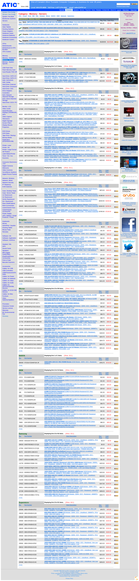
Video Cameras (7, 170)
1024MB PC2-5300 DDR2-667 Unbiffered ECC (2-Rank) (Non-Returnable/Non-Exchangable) (69, 411)
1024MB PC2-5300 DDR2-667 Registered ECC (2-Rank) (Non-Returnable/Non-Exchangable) (70, 414)
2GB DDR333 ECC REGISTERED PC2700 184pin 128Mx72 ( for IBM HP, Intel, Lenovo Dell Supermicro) (69, 422)
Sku (20, 54)
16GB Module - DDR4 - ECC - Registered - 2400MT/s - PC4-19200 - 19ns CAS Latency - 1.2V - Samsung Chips (71, 491)
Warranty (5, 310)
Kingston (42, 16)
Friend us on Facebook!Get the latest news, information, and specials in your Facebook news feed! (129, 234)
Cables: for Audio (8, 283)
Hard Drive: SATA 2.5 (9, 78)
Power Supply (6, 213)
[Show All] (67, 52)
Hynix (29, 16)
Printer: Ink (6, 147)
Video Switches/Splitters (8, 299)
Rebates (98, 10)
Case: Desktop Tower (9, 191)
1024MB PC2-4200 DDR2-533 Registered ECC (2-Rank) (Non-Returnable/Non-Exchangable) (70, 403)
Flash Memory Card (8, 70)
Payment (88, 10)
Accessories (6, 266)
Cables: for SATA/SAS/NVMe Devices (8, 286)
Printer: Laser (6, 145)
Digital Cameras (7, 166)
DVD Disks (6, 133)
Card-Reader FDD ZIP (9, 72)
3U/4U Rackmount (8, 199)
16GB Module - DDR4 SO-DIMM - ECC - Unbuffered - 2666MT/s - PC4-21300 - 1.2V (69, 554)
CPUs (4, 43)
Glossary (5, 316)
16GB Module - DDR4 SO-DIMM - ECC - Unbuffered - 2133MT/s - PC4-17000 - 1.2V (69, 539)
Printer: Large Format (9, 149)
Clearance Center (8, 306)
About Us (113, 10)
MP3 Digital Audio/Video (6, 253)
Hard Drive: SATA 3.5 (9, 76)
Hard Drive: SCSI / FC (9, 102)
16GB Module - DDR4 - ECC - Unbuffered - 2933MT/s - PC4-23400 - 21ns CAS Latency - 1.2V (70, 487)
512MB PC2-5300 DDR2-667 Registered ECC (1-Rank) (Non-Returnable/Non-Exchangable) (70, 399)
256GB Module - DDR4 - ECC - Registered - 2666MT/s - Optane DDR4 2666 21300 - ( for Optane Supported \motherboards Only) (71, 195)
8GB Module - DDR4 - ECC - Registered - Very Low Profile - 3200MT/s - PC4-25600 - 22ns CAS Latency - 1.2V (70, 509)
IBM (33, 16)
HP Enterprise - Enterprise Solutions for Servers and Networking (129, 203)
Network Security (8, 182)
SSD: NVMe (6, 82)
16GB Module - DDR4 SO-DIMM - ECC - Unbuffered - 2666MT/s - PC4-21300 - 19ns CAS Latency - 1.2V (69, 344)
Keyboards (6, 221)
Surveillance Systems (9, 172)
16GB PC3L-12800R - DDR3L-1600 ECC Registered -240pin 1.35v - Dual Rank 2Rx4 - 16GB (70, 160)
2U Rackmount (7, 197)
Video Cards (6, 108)
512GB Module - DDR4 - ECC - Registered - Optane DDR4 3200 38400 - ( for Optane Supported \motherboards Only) (71, 201)
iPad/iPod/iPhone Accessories (8, 257)
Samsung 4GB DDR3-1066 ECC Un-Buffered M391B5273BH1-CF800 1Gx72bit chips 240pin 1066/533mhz (68, 452)
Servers (82, 10)
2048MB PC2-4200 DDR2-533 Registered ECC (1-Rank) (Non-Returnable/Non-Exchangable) (70, 426)
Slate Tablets (6, 27)
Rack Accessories (8, 205)
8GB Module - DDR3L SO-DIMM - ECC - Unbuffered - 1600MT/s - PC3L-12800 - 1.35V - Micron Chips (71, 321)
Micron (48, 16)
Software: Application (9, 238)
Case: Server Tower (8, 193)
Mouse (4, 223)
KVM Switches (7, 187)
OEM (58, 16)
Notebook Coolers (8, 39)
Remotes (5, 232)
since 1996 (129, 65)
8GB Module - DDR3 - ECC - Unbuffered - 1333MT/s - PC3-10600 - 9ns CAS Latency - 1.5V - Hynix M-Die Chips (70, 269)
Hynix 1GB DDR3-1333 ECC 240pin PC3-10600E (68, 119)
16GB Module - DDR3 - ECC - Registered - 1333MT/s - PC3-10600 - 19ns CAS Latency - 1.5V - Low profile (70, 174)
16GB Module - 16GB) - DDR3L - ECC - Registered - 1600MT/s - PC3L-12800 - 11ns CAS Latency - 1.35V (70, 310)
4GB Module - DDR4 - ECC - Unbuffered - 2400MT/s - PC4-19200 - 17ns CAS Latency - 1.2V (71, 254)
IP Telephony (6, 184)
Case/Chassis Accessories (6, 210)
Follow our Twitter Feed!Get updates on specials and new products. (129, 254)
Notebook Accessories (9, 37)
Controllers (6, 93)
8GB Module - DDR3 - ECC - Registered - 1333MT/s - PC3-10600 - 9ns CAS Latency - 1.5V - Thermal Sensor (70, 277)
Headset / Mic (6, 244)
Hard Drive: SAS (7, 88)
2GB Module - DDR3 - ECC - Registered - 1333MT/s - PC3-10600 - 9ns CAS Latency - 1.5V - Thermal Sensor (70, 238)
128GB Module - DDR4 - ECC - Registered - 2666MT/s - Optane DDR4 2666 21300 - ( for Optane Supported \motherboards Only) (71, 206)
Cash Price (107, 55)
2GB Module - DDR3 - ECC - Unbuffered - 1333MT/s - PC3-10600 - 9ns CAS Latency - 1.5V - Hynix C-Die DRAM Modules (71, 95)
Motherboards (6, 46)
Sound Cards (6, 248)
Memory (5, 56)
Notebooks (6, 25)
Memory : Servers (8, 60)
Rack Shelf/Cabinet (8, 203)
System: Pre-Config (8, 12)
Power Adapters (7, 31)
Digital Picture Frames (9, 174)
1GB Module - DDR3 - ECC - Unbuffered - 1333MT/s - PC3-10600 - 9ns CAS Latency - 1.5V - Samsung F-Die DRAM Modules (71, 440)
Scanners (5, 158)
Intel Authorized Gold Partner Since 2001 (129, 50)
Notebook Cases (7, 33)
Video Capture (7, 116)
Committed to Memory (129, 212)
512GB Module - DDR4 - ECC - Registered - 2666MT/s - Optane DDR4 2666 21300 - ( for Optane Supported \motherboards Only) (71, 211)
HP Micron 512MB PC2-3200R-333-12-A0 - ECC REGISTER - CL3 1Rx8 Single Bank (70, 299)
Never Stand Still (129, 101)
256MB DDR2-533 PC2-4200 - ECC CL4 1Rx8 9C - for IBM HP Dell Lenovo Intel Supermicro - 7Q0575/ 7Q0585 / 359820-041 (70, 295)
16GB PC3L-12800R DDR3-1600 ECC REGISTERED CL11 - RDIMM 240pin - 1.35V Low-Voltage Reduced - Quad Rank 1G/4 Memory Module (70, 468)
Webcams (5, 168)
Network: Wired (7, 180)
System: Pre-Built (8, 16)
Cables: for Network (8, 278)
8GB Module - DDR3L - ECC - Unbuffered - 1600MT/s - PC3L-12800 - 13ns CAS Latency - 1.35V (68, 318)
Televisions (6, 119)
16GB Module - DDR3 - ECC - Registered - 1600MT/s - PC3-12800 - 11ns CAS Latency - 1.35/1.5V (70, 472)
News (93, 10)
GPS (4, 246)
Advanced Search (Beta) (123, 6)
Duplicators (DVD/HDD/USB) (8, 140)
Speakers (5, 250)
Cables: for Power (8, 276)
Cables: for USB (7, 268)
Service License (7, 308)
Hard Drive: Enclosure (9, 86)
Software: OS (6, 236)
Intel (37, 16)
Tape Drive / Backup (9, 135)
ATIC (15, 5)
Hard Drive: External (9, 84)
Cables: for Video (8, 280)
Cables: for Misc (7, 294)
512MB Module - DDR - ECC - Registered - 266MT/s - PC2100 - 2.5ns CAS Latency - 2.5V (70, 226)
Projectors (5, 127)
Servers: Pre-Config (8, 14)
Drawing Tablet (7, 227)
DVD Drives (6, 131)
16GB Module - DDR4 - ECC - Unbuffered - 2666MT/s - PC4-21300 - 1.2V (68, 340)
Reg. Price (100, 55)
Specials (62, 10)
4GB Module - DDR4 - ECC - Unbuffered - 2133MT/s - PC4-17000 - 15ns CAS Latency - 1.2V (71, 306)
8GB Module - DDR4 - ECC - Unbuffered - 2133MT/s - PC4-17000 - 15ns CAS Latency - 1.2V (70, 242)
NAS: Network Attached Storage (8, 95)
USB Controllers (7, 270)
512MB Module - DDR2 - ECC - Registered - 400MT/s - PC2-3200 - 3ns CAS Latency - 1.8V (70, 444)
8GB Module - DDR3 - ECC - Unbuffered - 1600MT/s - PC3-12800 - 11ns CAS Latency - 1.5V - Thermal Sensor (70, 273)
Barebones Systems (9, 18)
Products (69, 10)
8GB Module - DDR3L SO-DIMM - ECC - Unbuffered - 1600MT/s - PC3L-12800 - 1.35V (70, 73)
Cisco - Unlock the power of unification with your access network (129, 151)
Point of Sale (6, 260)
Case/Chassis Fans (8, 207)
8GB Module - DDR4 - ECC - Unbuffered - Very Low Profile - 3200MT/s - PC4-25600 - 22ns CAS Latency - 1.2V (70, 524)
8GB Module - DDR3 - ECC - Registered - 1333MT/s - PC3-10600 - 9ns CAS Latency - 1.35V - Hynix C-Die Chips (71, 262)
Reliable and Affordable (129, 180)
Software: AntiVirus (8, 240)
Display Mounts (7, 125)
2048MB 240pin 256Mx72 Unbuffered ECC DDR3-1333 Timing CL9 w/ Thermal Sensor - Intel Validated (70, 230)
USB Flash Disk (7, 68)
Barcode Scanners (8, 262)
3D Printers (6, 151)
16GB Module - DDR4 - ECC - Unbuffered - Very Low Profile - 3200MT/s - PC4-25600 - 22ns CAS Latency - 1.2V (71, 562)
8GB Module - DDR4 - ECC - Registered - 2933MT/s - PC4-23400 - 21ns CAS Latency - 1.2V (70, 333)
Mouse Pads (6, 230)
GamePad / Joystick (9, 225)
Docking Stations (7, 29)
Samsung (63, 16)
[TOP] (20, 62)
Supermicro (70, 16)
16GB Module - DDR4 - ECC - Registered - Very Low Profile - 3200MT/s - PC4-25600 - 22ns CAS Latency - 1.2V (71, 543)
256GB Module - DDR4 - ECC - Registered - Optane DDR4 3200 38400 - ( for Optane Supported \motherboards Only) (71, 190)
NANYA (53, 16)
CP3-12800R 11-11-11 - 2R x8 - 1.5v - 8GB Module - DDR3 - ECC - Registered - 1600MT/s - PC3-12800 (70, 138)
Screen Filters (6, 123)
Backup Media (7, 137)
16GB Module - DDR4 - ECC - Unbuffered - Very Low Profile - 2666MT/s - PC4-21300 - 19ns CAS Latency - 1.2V (71, 550)
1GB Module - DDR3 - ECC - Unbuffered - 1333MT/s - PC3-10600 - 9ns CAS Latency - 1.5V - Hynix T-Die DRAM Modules (71, 99)
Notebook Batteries (8, 35)
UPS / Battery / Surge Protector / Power (9, 216)
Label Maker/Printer (8, 154)
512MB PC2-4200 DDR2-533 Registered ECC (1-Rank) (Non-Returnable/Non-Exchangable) (70, 384)
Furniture (5, 296)
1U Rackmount (7, 195)
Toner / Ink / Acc (7, 156)
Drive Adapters (7, 91)
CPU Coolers (6, 51)
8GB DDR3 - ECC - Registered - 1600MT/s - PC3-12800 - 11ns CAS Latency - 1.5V (68, 455)
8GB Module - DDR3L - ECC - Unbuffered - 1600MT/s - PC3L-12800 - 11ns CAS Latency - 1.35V (68, 77)
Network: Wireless (8, 178)
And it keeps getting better (129, 169)
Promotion (5, 304)
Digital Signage (7, 121)
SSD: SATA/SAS (7, 80)
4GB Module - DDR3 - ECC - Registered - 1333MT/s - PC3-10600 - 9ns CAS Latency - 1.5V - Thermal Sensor (70, 245)
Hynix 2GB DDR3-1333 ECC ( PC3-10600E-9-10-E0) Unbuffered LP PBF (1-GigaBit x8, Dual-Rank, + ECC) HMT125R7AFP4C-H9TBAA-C (71, 128)
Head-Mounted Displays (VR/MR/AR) (9, 111)
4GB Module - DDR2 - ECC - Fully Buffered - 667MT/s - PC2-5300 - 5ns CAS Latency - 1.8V (71, 234)
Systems (76, 10)
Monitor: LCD (6, 106)
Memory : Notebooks (9, 58)
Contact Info (106, 10)
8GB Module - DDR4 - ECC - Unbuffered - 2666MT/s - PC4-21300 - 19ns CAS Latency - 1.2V (70, 479)
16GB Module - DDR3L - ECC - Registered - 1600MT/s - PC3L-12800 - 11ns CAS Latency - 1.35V (71, 80)
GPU (4, 114)
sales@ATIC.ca (130, 33)
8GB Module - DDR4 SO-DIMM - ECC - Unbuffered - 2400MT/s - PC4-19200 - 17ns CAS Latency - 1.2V (71, 266)
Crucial (25, 16)
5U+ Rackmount (7, 201)
